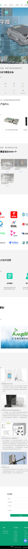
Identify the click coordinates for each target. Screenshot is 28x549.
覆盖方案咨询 (5, 531)
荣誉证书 (15, 539)
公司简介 (15, 531)
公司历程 (15, 533)
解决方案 (11, 5)
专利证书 (15, 540)
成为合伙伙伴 (5, 533)
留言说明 (9, 510)
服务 (22, 5)
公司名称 (9, 505)
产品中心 (5, 5)
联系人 (9, 498)
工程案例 (17, 5)
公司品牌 (15, 535)
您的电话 (10, 502)
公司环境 (15, 537)
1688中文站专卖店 (18, 547)
